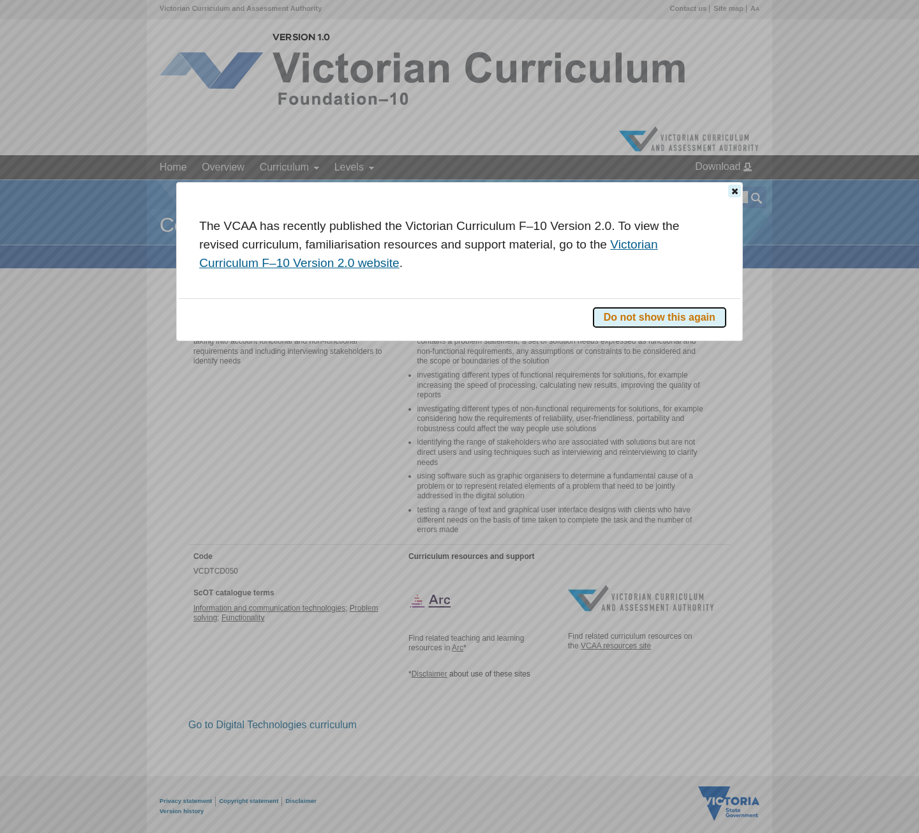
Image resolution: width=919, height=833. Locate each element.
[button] (734, 191)
